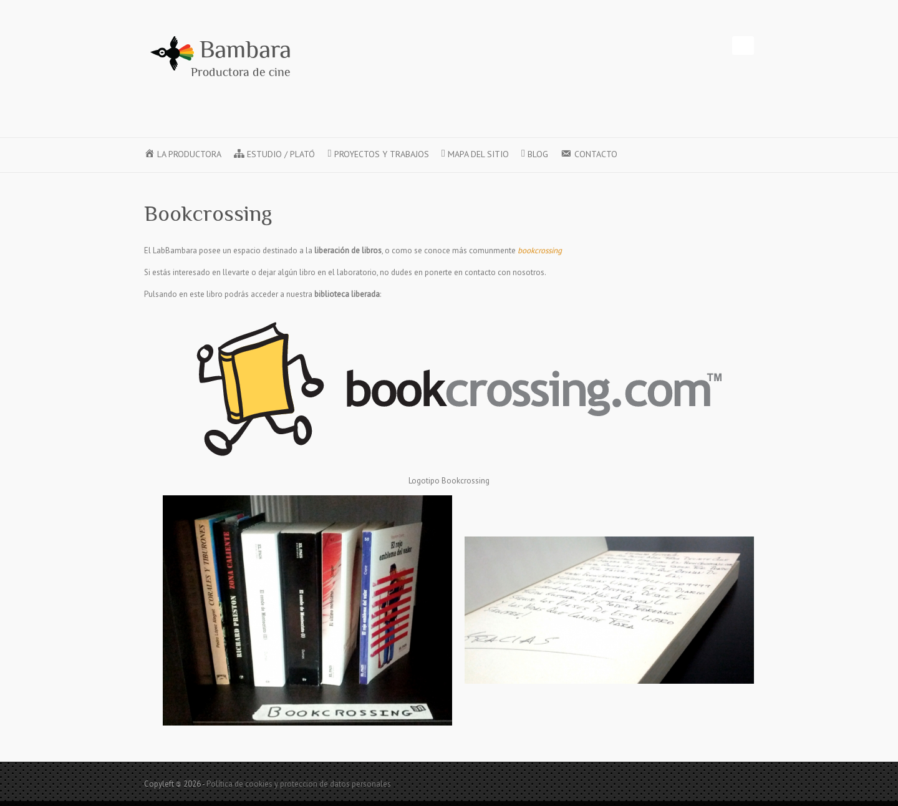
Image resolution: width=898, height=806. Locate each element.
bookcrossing (540, 250)
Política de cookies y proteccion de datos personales (298, 784)
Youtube (666, 45)
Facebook (629, 45)
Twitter (648, 45)
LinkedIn (704, 45)
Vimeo (685, 45)
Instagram (722, 45)
